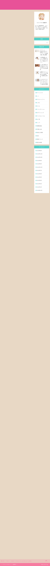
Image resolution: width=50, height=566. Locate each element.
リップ (38, 122)
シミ (23, 4)
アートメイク (40, 92)
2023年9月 (39, 150)
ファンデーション (41, 109)
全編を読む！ (17, 91)
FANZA (4, 19)
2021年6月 (39, 173)
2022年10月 (39, 157)
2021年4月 (39, 180)
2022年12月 (39, 153)
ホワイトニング (40, 112)
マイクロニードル (15, 4)
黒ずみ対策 (39, 142)
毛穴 (38, 135)
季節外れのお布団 (14, 417)
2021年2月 (39, 183)
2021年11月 (39, 167)
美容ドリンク (40, 139)
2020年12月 (39, 190)
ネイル (38, 106)
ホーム (13, 2)
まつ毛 (33, 2)
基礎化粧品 (19, 2)
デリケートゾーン (41, 99)
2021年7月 (39, 170)
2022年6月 (39, 163)
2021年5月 (39, 177)
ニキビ (38, 102)
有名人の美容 (27, 2)
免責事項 (14, 564)
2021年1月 (39, 187)
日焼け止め (28, 4)
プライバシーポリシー (7, 564)
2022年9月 (39, 160)
